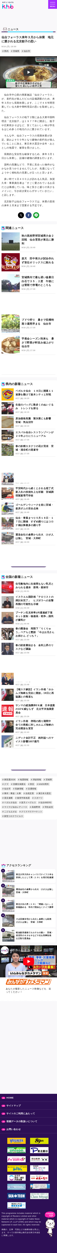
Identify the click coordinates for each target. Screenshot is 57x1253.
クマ (6, 784)
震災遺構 (8, 798)
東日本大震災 (44, 793)
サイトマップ (13, 1105)
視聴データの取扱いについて (21, 1121)
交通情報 (31, 789)
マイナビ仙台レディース (15, 807)
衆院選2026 (9, 779)
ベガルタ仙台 (10, 802)
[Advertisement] (28, 305)
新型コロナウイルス (13, 816)
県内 (6, 51)
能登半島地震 (23, 798)
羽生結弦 (48, 807)
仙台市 (26, 51)
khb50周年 (43, 784)
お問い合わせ (13, 1129)
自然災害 (29, 793)
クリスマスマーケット (31, 811)
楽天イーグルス (28, 802)
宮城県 (15, 51)
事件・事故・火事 (12, 793)
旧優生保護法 (19, 784)
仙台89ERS (45, 802)
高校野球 (35, 807)
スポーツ (38, 798)
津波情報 (36, 779)
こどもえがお (10, 811)
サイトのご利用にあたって (20, 1113)
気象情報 (18, 789)
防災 (31, 784)
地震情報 (23, 779)
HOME (10, 1097)
